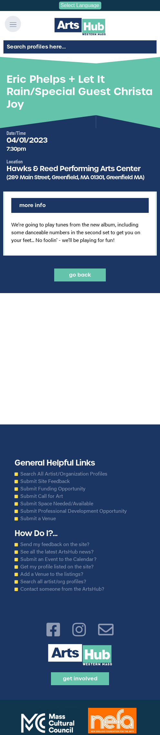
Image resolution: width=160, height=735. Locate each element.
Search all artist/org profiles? (53, 581)
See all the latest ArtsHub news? (57, 551)
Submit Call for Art (41, 496)
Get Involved (80, 678)
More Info (32, 205)
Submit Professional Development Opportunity (73, 510)
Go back (80, 275)
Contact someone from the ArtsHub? (62, 588)
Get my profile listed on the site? (57, 566)
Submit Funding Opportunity (52, 488)
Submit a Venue (38, 518)
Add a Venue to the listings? (51, 573)
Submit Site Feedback (45, 481)
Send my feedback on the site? (54, 544)
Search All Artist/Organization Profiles (63, 473)
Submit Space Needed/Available (56, 503)
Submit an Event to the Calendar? (58, 559)
